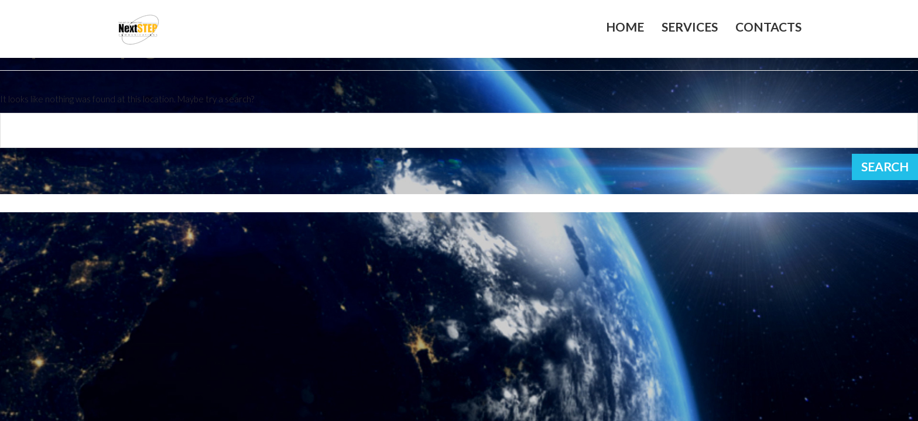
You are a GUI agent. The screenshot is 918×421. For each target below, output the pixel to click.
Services (690, 27)
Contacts (768, 27)
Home (625, 27)
